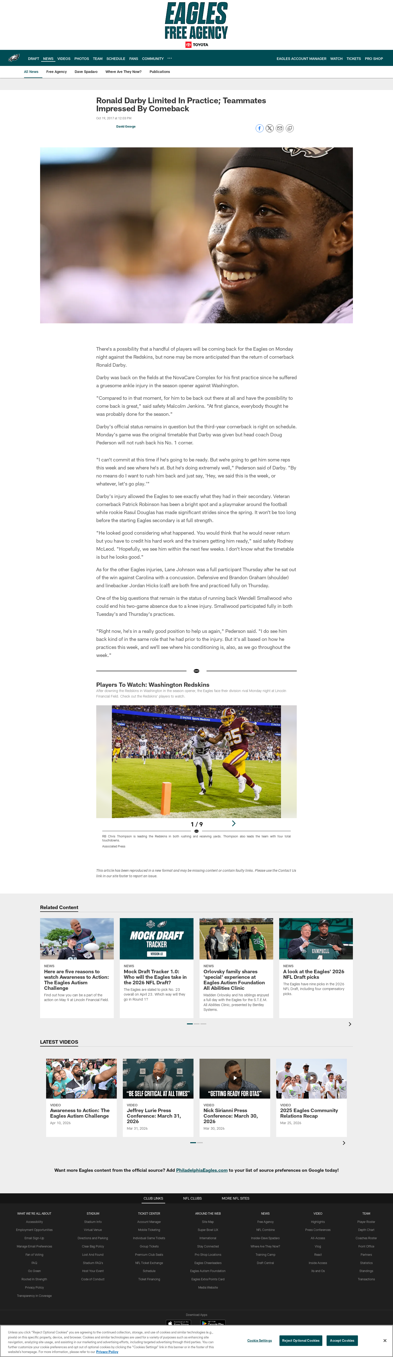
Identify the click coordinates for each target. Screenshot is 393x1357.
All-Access (318, 1238)
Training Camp (265, 1254)
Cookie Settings (259, 1340)
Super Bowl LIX (208, 1229)
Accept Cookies (342, 1340)
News (265, 1213)
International (208, 1238)
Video (318, 1213)
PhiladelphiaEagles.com (202, 1170)
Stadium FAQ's (93, 1262)
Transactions (366, 1279)
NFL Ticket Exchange (149, 1262)
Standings (366, 1271)
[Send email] (280, 131)
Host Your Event (93, 1271)
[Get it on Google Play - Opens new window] (213, 1305)
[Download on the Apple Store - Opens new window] (178, 1303)
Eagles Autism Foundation (208, 1271)
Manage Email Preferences (34, 1246)
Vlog (318, 1246)
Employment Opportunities (34, 1229)
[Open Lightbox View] (196, 779)
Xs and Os (318, 1271)
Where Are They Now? (265, 1246)
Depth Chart (366, 1229)
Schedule (149, 1271)
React (318, 1254)
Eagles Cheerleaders (208, 1262)
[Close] (384, 1340)
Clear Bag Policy (93, 1246)
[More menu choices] (170, 58)
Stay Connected (208, 1246)
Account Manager (149, 1221)
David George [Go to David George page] (126, 126)
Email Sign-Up (34, 1238)
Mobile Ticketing (149, 1229)
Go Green (34, 1271)
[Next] (234, 823)
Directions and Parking (93, 1238)
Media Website (208, 1287)
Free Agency (265, 1221)
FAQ (34, 1262)
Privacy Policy (34, 1287)
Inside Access (318, 1262)
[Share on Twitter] (270, 131)
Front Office (366, 1246)
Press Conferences (318, 1229)
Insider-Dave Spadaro (265, 1238)
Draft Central (265, 1262)
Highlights (318, 1221)
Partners (366, 1254)
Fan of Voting (34, 1254)
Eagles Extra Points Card (208, 1279)
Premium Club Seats (149, 1254)
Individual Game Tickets (149, 1238)
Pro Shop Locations (208, 1254)
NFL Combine (265, 1229)
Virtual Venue (93, 1229)
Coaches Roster (366, 1238)
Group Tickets (149, 1246)
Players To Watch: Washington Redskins (153, 684)
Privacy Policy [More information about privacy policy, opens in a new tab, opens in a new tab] (107, 1352)
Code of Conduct (93, 1279)
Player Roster (366, 1221)
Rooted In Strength (34, 1279)
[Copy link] (290, 128)
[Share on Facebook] (260, 131)
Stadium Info (93, 1221)
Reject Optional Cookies (301, 1340)
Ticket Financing (149, 1279)
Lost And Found (93, 1254)
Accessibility (34, 1221)
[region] (196, 1341)
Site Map (208, 1221)
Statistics (366, 1262)
